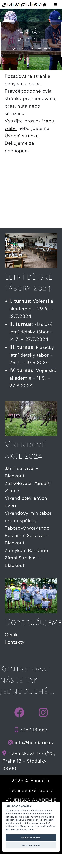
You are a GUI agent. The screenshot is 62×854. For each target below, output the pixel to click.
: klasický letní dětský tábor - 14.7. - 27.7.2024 (31, 331)
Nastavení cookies (31, 845)
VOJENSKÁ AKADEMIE (31, 800)
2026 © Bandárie (31, 780)
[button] (4, 39)
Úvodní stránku (22, 136)
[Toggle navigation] (55, 4)
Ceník (11, 634)
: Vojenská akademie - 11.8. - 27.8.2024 (32, 378)
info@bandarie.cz (31, 743)
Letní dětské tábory (31, 790)
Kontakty (14, 642)
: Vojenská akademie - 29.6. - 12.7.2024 (31, 308)
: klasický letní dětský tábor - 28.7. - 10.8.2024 (31, 354)
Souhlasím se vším (31, 838)
